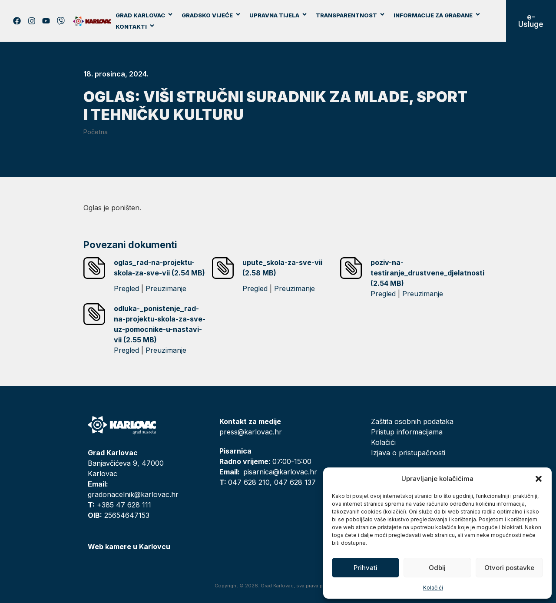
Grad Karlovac (144, 15)
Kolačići (433, 587)
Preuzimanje (166, 288)
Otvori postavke (509, 567)
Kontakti (135, 26)
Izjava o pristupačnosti (408, 452)
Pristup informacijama (407, 431)
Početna (95, 132)
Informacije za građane (437, 15)
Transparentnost (350, 15)
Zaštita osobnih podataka (412, 421)
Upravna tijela (278, 15)
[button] (538, 478)
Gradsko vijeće (211, 15)
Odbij (437, 567)
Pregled (126, 288)
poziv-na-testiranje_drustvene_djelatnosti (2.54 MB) (427, 273)
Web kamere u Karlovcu (129, 546)
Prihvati (365, 567)
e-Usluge (530, 21)
